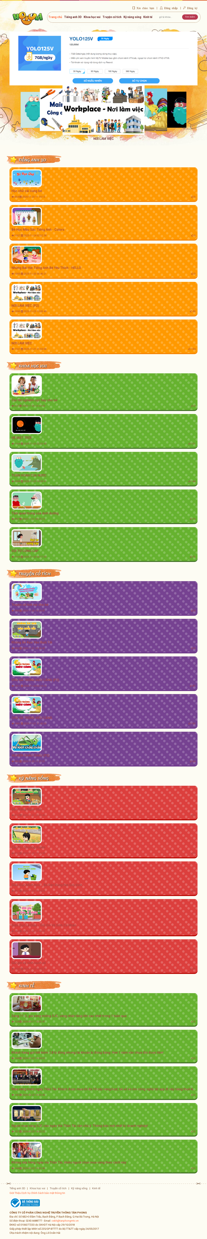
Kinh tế (147, 17)
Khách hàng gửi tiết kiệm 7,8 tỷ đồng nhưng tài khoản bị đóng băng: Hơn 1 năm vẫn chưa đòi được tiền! (87, 1052)
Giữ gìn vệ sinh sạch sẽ (29, 963)
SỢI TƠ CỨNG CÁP (25, 551)
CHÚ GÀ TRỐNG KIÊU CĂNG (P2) (35, 680)
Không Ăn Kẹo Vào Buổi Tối (32, 642)
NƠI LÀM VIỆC (22, 343)
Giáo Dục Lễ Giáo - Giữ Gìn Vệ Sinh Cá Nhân (44, 925)
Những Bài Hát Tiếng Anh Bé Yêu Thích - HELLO (46, 268)
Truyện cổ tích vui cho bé (30, 605)
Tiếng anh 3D (73, 17)
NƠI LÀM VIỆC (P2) (25, 306)
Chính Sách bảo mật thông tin (48, 1192)
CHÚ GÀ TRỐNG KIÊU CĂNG (32, 718)
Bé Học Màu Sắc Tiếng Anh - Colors (38, 229)
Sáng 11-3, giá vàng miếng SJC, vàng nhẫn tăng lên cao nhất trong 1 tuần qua (69, 1016)
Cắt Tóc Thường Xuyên (28, 847)
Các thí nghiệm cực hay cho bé (34, 400)
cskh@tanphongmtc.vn (65, 1220)
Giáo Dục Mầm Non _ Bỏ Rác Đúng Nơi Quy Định (47, 885)
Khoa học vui (92, 17)
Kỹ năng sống (132, 17)
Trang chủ (55, 18)
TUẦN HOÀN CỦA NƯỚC (29, 475)
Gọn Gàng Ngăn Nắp (26, 809)
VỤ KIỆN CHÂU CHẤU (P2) (31, 755)
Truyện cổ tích (111, 17)
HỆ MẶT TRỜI (21, 438)
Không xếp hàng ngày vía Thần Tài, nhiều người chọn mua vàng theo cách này (69, 1162)
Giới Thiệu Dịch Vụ (20, 1192)
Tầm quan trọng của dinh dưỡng (35, 513)
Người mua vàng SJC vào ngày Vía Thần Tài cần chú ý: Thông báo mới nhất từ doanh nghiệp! (80, 1126)
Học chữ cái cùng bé (27, 191)
